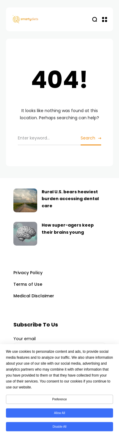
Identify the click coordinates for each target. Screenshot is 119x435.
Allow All (59, 415)
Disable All (60, 428)
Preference (59, 401)
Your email (59, 346)
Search (88, 138)
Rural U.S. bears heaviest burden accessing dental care (70, 199)
